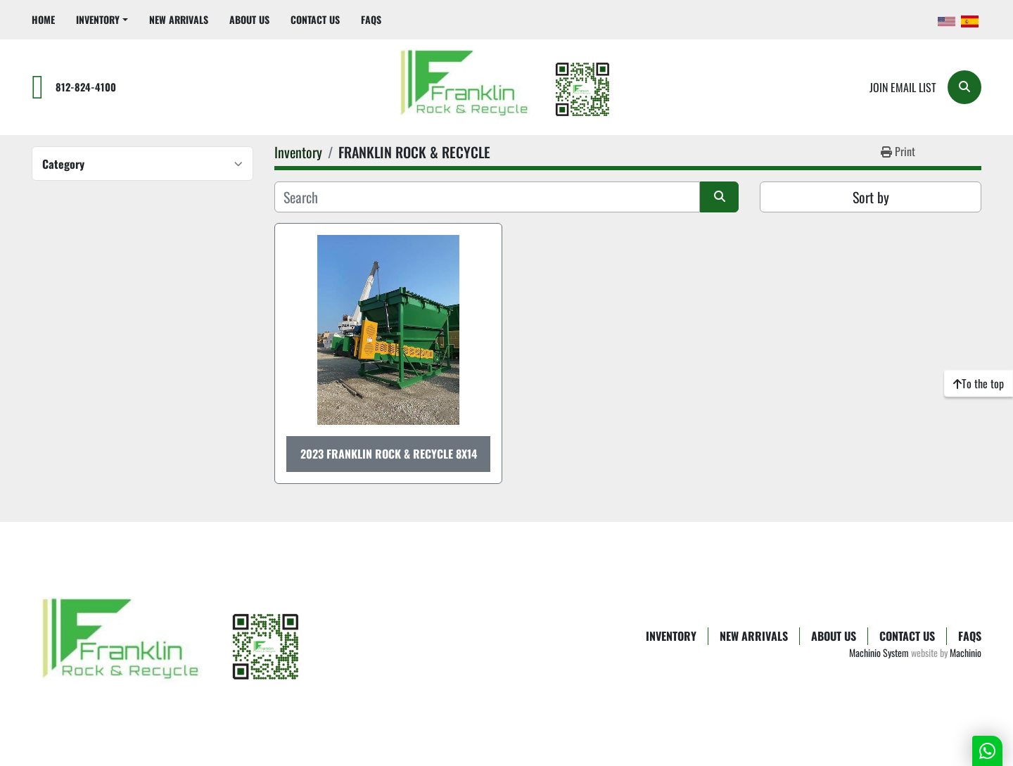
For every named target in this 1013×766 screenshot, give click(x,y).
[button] (102, 19)
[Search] (964, 87)
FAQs (371, 19)
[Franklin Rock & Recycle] (172, 644)
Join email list (902, 87)
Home (43, 19)
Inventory (98, 19)
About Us (249, 19)
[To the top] (978, 383)
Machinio (965, 652)
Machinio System (879, 652)
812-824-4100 (86, 86)
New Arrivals (178, 19)
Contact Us (315, 19)
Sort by (871, 197)
